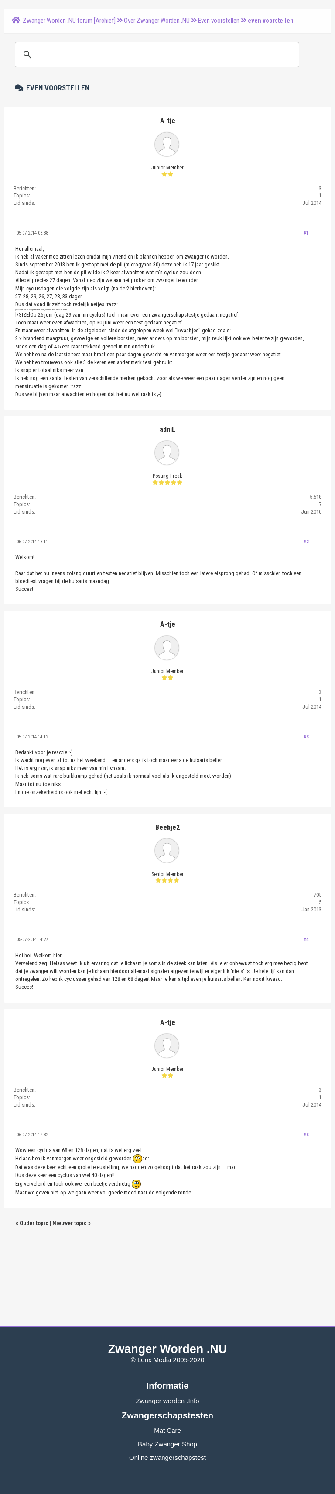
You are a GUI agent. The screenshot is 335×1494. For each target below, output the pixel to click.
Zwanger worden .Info (167, 1400)
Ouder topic (34, 1223)
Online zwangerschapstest (167, 1457)
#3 (306, 737)
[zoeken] (156, 54)
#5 (306, 1135)
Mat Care (167, 1430)
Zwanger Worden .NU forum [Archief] (69, 20)
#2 (306, 542)
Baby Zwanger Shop (167, 1444)
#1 (306, 233)
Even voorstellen (218, 20)
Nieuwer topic (69, 1223)
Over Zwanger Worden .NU (157, 20)
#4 (306, 939)
